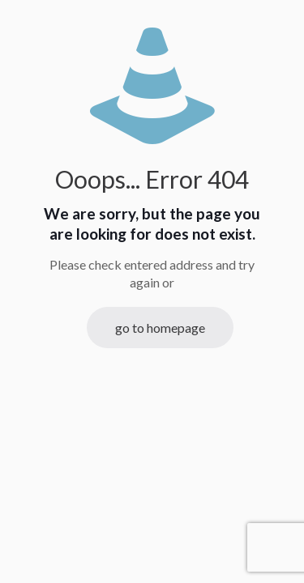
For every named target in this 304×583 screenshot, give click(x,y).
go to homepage (160, 327)
